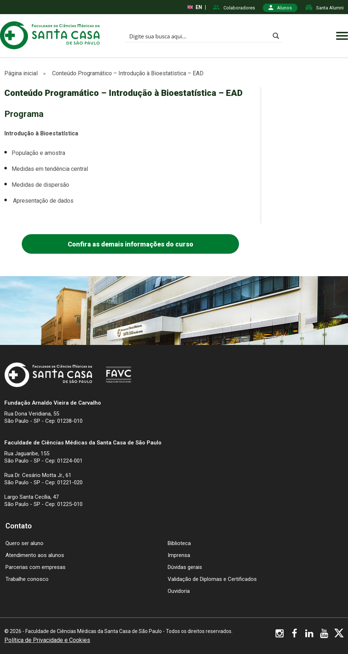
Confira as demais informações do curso (130, 244)
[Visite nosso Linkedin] (309, 634)
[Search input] (198, 35)
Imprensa (179, 555)
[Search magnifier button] (276, 36)
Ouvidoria (179, 591)
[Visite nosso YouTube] (324, 634)
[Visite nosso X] (339, 634)
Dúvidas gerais (185, 567)
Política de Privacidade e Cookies (47, 640)
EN (195, 7)
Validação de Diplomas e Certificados (212, 579)
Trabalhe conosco (27, 579)
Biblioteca (179, 543)
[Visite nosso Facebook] (294, 634)
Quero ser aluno (24, 543)
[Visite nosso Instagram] (279, 634)
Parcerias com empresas (35, 567)
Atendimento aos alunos (34, 555)
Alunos (280, 7)
